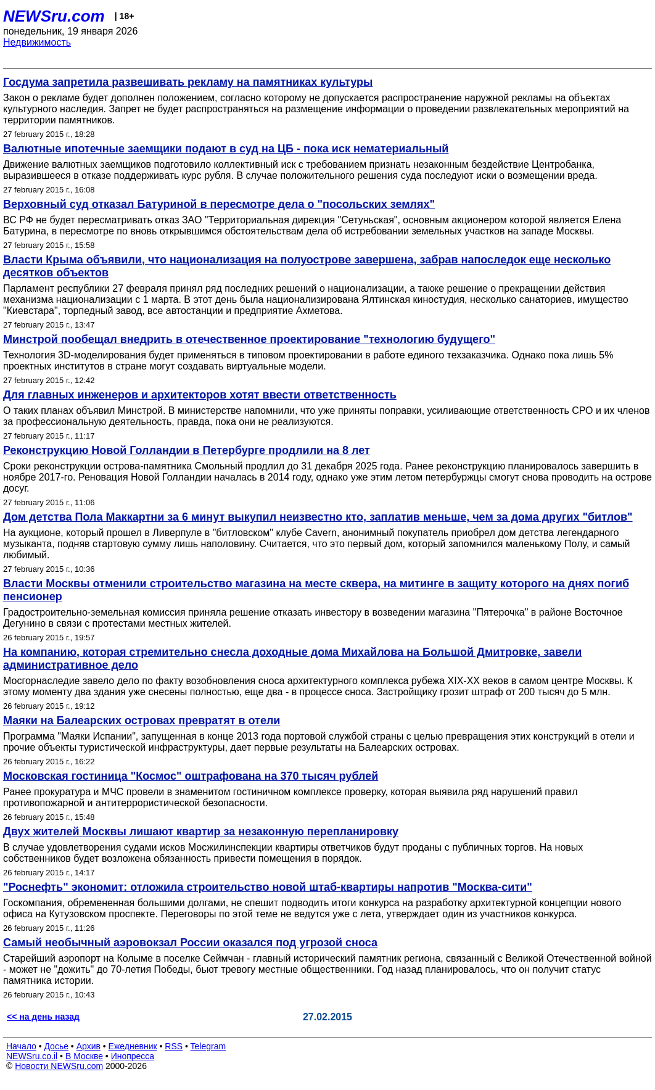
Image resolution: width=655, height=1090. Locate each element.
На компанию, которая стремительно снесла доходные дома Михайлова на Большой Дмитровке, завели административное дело (292, 658)
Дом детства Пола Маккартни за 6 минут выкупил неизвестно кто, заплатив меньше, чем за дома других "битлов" (318, 517)
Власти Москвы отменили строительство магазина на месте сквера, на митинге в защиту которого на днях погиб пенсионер (316, 590)
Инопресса (133, 1056)
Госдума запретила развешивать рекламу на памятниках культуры (188, 82)
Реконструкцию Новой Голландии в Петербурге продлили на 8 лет (186, 450)
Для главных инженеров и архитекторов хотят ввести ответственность (200, 395)
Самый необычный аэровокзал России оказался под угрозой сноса (190, 942)
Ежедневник (133, 1046)
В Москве (84, 1056)
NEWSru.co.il (31, 1056)
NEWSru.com (54, 16)
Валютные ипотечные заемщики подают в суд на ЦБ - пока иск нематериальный (225, 148)
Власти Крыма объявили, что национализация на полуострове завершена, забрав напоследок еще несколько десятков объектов (307, 266)
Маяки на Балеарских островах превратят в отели (141, 720)
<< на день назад (43, 1017)
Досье (56, 1046)
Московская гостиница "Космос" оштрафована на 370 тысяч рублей (190, 776)
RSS (174, 1046)
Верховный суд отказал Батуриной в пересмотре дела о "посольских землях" (219, 204)
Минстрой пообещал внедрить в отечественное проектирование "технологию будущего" (249, 339)
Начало (21, 1046)
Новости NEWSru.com (59, 1066)
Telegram (208, 1046)
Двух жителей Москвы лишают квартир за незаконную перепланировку (200, 831)
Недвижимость (37, 42)
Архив (88, 1046)
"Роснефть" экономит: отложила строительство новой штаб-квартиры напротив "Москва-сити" (267, 887)
